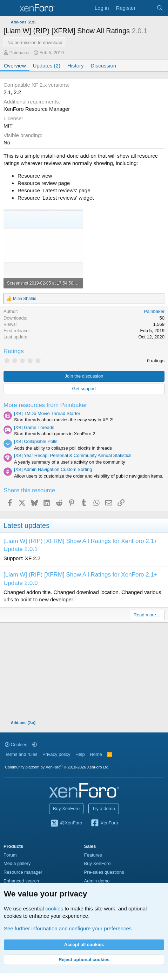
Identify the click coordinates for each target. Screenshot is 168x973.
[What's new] (146, 7)
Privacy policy (56, 754)
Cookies (16, 744)
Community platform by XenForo (57, 767)
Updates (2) (46, 66)
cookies (54, 908)
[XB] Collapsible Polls (36, 441)
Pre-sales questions (104, 872)
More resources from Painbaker (45, 405)
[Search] (160, 7)
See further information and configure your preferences (68, 928)
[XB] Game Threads (34, 427)
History (75, 66)
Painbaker (19, 52)
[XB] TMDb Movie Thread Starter (47, 413)
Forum (10, 855)
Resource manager (23, 872)
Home (96, 754)
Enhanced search (21, 880)
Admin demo (97, 880)
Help (80, 754)
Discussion (103, 66)
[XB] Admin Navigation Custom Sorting (53, 469)
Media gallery (17, 863)
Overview (15, 66)
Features (93, 855)
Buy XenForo (66, 808)
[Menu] (9, 8)
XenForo (104, 823)
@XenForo (66, 823)
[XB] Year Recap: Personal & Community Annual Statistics (73, 455)
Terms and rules (21, 754)
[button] (34, 744)
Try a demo (103, 808)
